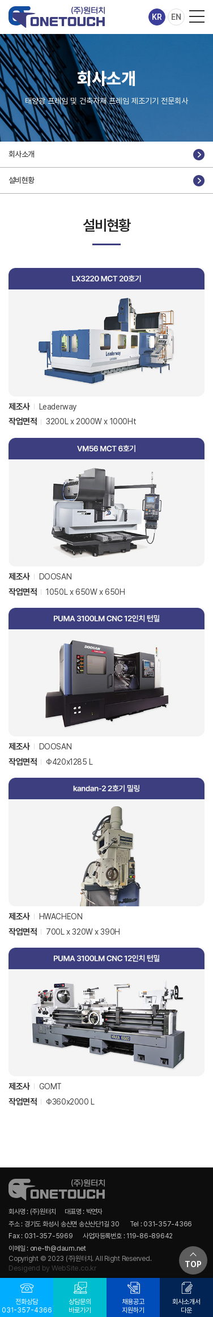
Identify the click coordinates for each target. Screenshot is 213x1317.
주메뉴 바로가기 (0, 0)
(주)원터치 (56, 17)
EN (176, 17)
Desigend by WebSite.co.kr (52, 1268)
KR (157, 17)
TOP (193, 1264)
